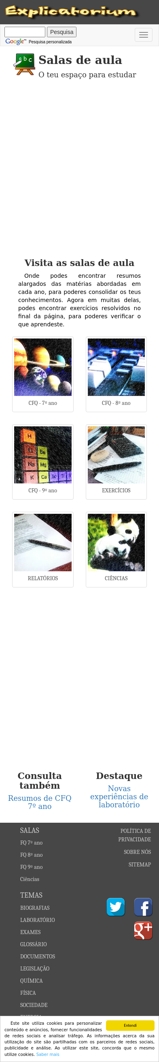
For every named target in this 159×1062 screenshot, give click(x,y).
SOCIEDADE (33, 1005)
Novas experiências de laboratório (119, 796)
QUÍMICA (31, 980)
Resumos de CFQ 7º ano (40, 802)
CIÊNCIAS (116, 578)
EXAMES (30, 932)
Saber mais (47, 1054)
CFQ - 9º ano (43, 490)
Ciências (29, 879)
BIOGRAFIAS (34, 908)
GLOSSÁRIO (33, 944)
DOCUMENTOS (37, 956)
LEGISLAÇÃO (34, 968)
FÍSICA (28, 993)
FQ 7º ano (31, 842)
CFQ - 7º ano (43, 403)
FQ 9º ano (31, 867)
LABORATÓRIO (37, 920)
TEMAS (31, 895)
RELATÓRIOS (43, 578)
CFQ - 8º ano (116, 403)
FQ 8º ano (31, 854)
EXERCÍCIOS (116, 490)
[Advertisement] (79, 174)
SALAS (29, 830)
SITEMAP (140, 864)
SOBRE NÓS (137, 852)
